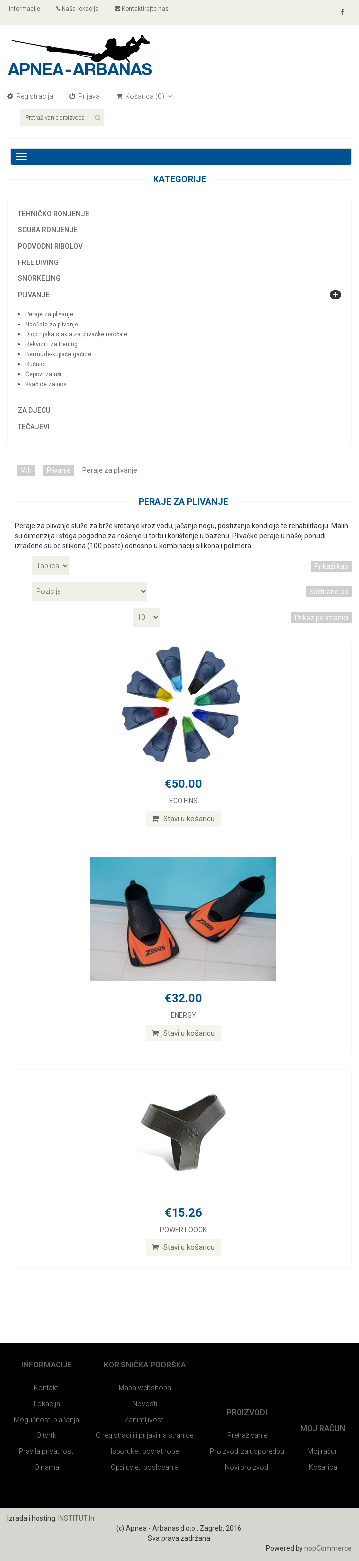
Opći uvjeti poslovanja (145, 1467)
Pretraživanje (247, 1435)
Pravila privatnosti (47, 1451)
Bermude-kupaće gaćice (58, 354)
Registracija (30, 96)
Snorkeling (39, 278)
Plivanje (34, 295)
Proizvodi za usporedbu (247, 1451)
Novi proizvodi (247, 1467)
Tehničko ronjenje (53, 214)
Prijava (84, 96)
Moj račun (323, 1451)
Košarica (323, 1467)
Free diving (38, 262)
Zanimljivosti (144, 1420)
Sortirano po (328, 592)
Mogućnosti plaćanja (46, 1420)
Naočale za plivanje (51, 324)
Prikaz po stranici (321, 618)
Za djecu (34, 410)
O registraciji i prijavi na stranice (144, 1435)
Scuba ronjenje (48, 230)
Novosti (144, 1404)
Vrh (26, 470)
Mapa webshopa (145, 1388)
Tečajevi (34, 427)
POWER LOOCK (183, 1230)
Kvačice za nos (46, 384)
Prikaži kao (331, 566)
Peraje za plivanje (49, 314)
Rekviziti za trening (51, 344)
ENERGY (183, 1015)
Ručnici (35, 364)
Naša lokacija (77, 8)
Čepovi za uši (43, 374)
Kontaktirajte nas (142, 8)
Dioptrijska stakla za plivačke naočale (76, 334)
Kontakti (47, 1388)
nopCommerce (328, 1548)
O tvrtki (47, 1435)
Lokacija (47, 1404)
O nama (46, 1467)
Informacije (23, 8)
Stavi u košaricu (183, 818)
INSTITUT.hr (76, 1518)
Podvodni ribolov (50, 246)
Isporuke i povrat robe (145, 1451)
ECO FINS (183, 801)
